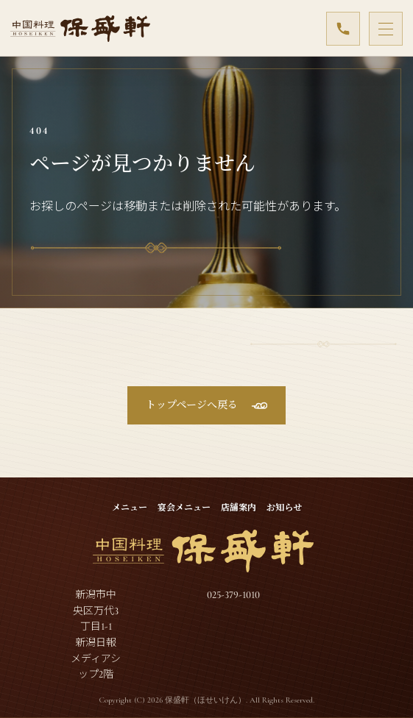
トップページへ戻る (192, 405)
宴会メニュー (184, 507)
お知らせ (284, 507)
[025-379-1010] (343, 29)
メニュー (129, 507)
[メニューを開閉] (386, 29)
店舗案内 (238, 507)
